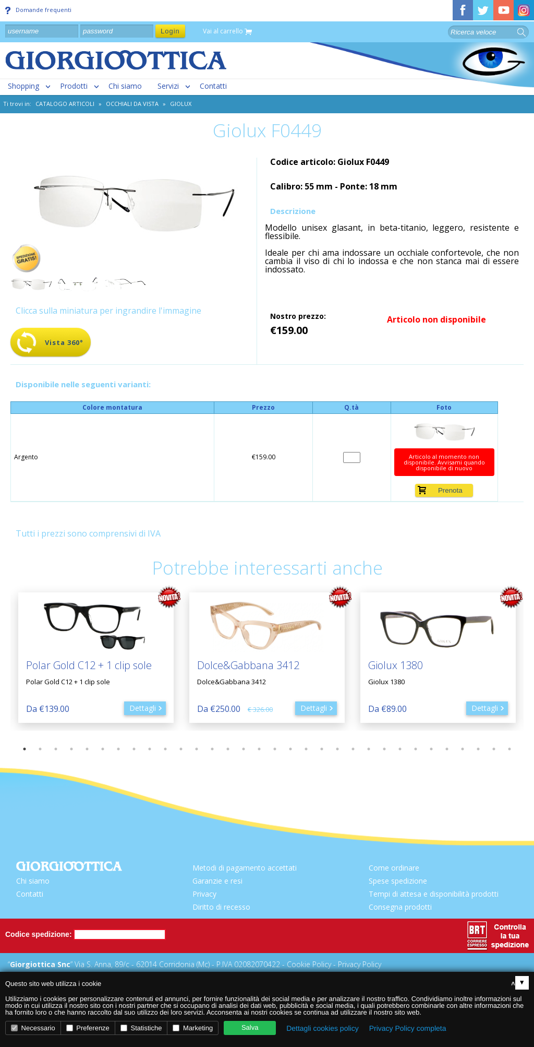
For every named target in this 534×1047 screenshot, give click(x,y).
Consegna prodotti (400, 907)
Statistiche (141, 1028)
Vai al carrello (227, 31)
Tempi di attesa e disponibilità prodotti (434, 894)
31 (494, 749)
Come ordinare (394, 868)
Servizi (168, 86)
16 (259, 749)
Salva (250, 1027)
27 (431, 749)
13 (212, 749)
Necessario (33, 1028)
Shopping (23, 86)
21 (337, 749)
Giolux (180, 104)
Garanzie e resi (217, 881)
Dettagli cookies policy (322, 1028)
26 (415, 749)
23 (368, 749)
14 (228, 749)
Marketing (193, 1028)
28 (447, 749)
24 (384, 749)
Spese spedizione (398, 881)
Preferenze (88, 1028)
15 (243, 749)
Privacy (204, 894)
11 (181, 749)
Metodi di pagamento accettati (244, 868)
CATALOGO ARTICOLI (64, 104)
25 (400, 749)
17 (275, 749)
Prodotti (74, 86)
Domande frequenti (38, 10)
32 (509, 749)
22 (353, 749)
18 (290, 749)
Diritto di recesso (221, 907)
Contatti (213, 86)
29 (462, 749)
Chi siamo (125, 86)
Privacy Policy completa (407, 1028)
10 (165, 749)
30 (478, 749)
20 (322, 749)
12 (196, 749)
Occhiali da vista (132, 104)
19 (306, 749)
